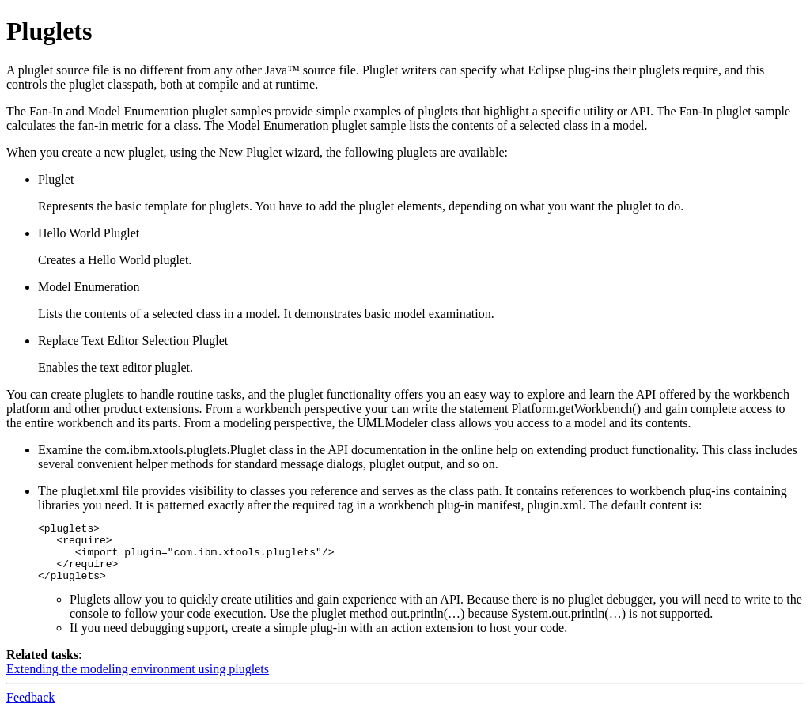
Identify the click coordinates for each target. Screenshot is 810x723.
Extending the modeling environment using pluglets (137, 680)
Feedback (30, 709)
